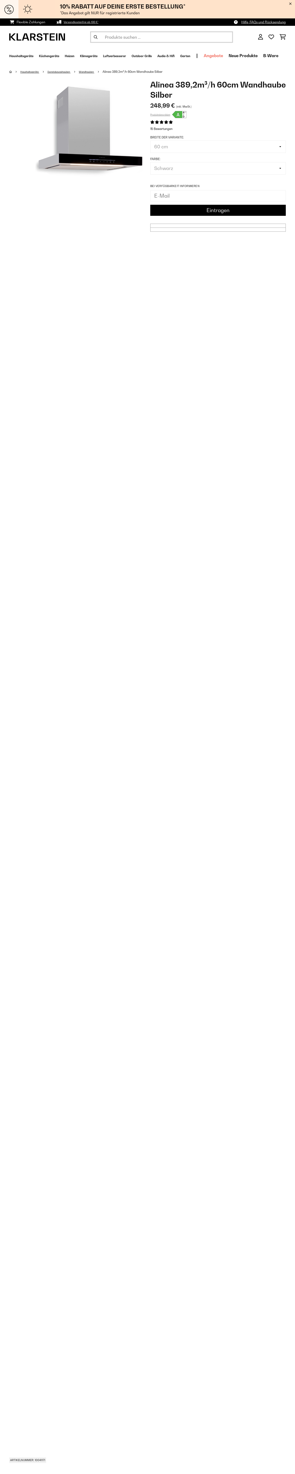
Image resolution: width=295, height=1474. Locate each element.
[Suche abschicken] (95, 37)
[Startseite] (15, 71)
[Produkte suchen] (161, 37)
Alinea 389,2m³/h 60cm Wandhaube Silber (150, 71)
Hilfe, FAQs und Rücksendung (263, 22)
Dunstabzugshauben (69, 71)
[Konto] (260, 37)
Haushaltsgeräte (33, 71)
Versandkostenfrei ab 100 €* (85, 22)
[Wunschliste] (271, 37)
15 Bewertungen (161, 129)
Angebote (267, 55)
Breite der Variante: (167, 137)
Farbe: (155, 159)
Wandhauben (102, 71)
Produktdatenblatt (160, 114)
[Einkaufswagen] (283, 37)
